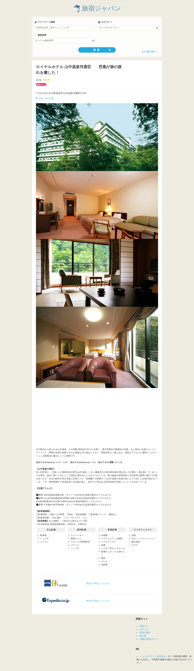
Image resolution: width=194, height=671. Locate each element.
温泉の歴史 (144, 632)
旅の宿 (142, 636)
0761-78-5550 (45, 98)
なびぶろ (143, 629)
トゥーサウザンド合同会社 (152, 656)
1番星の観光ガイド (148, 639)
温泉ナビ (143, 626)
